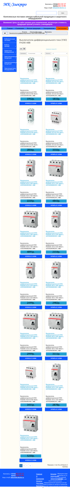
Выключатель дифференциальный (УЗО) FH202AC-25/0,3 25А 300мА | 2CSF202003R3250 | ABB (55, 234)
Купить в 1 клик (30, 103)
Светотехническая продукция (10, 57)
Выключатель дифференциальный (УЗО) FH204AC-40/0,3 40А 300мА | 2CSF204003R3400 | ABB (55, 336)
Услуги (24, 32)
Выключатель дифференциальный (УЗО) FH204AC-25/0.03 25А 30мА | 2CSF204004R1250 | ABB (55, 132)
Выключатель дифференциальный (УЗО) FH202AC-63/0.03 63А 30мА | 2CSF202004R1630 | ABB (29, 132)
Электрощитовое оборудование (10, 69)
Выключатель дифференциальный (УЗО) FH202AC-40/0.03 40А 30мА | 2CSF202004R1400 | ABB (29, 81)
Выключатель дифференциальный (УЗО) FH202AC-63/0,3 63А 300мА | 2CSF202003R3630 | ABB (29, 285)
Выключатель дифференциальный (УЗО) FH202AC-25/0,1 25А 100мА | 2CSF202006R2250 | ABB (55, 387)
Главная (9, 28)
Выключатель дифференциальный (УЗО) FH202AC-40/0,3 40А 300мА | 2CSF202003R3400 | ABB (29, 183)
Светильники (62, 28)
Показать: (48, 53)
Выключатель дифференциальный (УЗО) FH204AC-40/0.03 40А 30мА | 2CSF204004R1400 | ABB (29, 387)
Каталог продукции (33, 28)
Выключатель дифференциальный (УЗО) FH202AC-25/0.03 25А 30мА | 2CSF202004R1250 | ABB (55, 81)
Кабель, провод (7, 45)
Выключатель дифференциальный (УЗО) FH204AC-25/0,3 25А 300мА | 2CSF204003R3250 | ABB (29, 336)
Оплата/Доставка (36, 32)
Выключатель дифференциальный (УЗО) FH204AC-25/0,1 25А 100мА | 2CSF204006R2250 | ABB (55, 183)
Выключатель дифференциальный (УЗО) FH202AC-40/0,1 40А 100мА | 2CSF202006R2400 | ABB (55, 285)
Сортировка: (23, 53)
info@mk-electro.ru (59, 8)
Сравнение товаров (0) (51, 49)
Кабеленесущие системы (9, 39)
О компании (20, 28)
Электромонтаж (48, 28)
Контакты (48, 32)
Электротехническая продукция (10, 63)
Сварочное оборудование (9, 51)
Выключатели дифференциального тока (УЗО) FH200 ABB (27, 33)
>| (30, 465)
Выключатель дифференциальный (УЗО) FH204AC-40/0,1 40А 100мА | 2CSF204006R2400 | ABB (29, 234)
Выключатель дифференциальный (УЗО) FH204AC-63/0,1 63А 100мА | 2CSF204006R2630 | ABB (29, 437)
